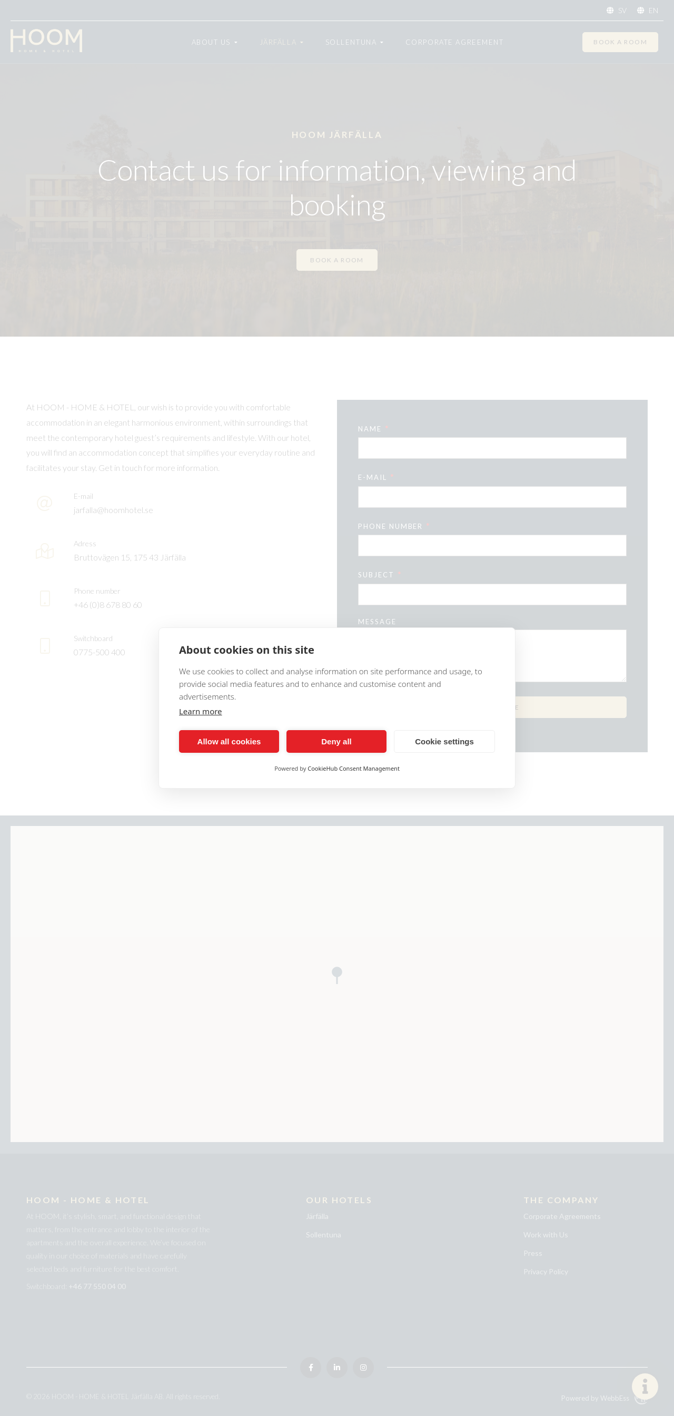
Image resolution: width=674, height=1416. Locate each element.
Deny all (336, 741)
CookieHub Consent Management (354, 768)
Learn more (200, 711)
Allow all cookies (229, 741)
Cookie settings (444, 741)
